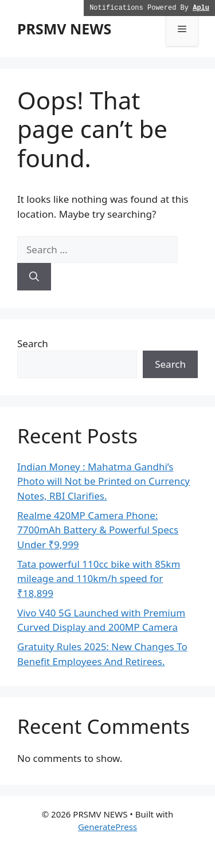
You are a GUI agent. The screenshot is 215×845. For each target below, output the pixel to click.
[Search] (34, 276)
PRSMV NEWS (64, 28)
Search (32, 343)
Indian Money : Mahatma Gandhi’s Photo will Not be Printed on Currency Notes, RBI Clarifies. (103, 481)
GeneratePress (107, 826)
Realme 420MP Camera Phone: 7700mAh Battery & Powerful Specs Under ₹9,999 (97, 530)
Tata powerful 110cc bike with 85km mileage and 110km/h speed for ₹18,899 (98, 578)
